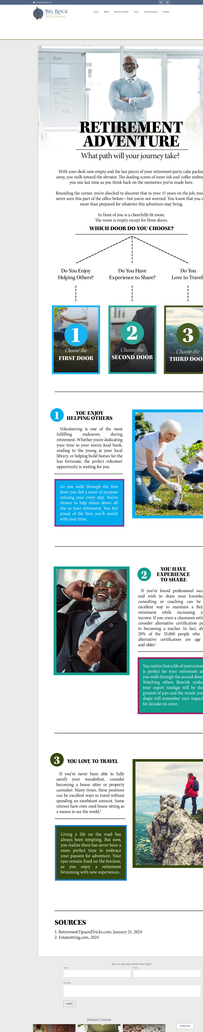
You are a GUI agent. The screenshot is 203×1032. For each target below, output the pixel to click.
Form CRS (185, 1026)
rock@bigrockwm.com (42, 2)
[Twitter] (161, 2)
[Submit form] (69, 1004)
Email (135, 968)
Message (67, 983)
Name (65, 968)
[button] (96, 12)
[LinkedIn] (167, 2)
